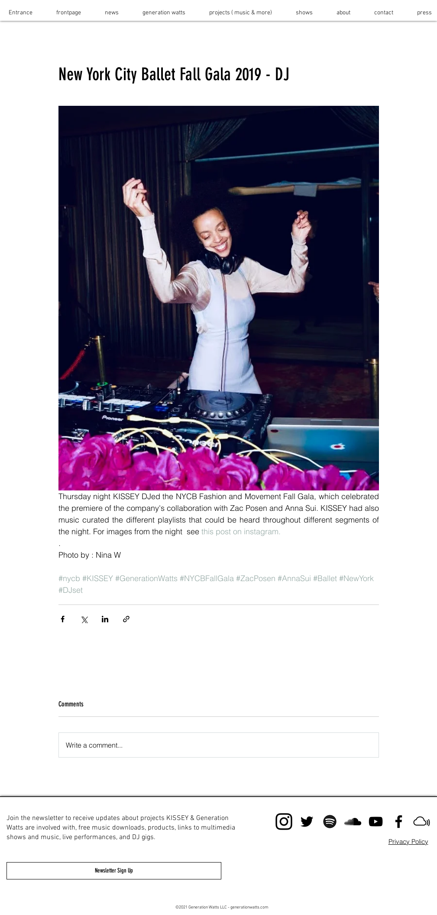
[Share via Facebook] (62, 619)
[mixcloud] (421, 821)
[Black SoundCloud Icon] (352, 821)
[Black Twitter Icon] (306, 821)
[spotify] (329, 821)
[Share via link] (126, 619)
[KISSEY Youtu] (375, 821)
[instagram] (283, 821)
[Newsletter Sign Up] (113, 870)
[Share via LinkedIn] (105, 619)
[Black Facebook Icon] (398, 821)
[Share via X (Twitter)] (84, 619)
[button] (240, 13)
